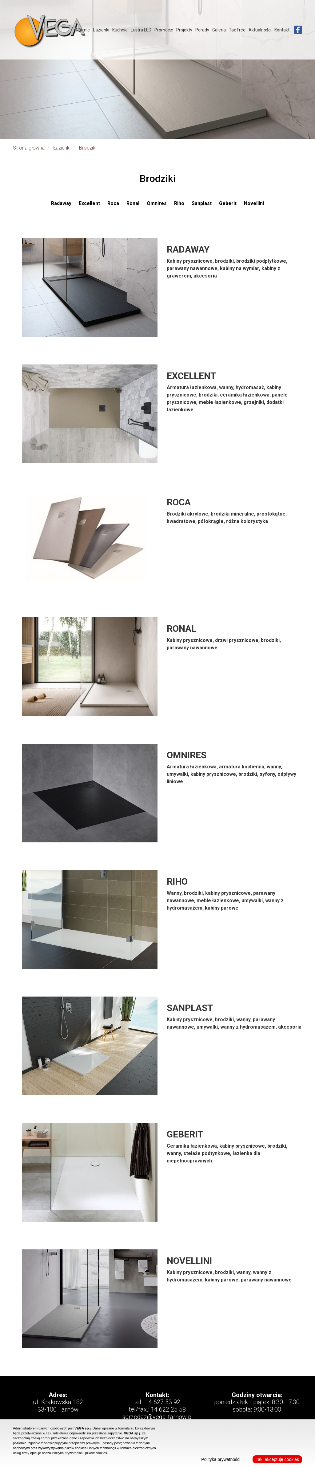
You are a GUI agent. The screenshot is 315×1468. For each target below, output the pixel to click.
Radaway (62, 203)
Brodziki (87, 148)
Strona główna (29, 148)
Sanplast (202, 203)
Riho (179, 203)
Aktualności (260, 29)
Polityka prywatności (220, 1459)
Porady (202, 29)
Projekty (184, 29)
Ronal (133, 203)
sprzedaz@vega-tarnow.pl (157, 1417)
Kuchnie (120, 29)
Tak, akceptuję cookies (277, 1459)
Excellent (90, 203)
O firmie (82, 29)
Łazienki (101, 29)
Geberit (228, 203)
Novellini (254, 203)
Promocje (163, 29)
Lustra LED (141, 29)
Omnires (157, 203)
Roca (113, 203)
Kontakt (281, 29)
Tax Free (237, 29)
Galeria (219, 29)
